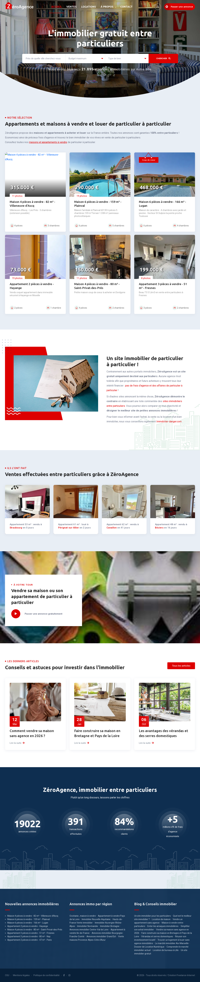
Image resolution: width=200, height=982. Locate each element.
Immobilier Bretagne (109, 926)
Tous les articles (181, 665)
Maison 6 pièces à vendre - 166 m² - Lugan (27, 922)
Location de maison (161, 919)
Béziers (168, 515)
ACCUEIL (56, 6)
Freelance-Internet (186, 975)
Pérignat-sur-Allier (73, 515)
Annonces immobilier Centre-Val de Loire (89, 929)
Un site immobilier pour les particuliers (152, 916)
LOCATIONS (88, 6)
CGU (7, 975)
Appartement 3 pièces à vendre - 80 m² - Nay (28, 936)
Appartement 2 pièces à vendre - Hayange (27, 926)
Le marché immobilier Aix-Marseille (172, 943)
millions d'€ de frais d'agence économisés (173, 826)
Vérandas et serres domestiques (157, 936)
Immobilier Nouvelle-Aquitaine (96, 919)
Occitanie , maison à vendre (83, 916)
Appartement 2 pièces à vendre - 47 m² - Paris (29, 940)
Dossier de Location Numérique (149, 946)
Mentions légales (21, 975)
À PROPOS (107, 6)
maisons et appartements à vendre (48, 142)
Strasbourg (24, 515)
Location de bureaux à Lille (166, 950)
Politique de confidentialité (46, 975)
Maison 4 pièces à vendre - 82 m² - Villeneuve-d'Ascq (32, 916)
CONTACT (126, 6)
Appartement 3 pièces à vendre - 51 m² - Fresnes (30, 933)
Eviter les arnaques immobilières (162, 926)
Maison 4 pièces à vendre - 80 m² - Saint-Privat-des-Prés (34, 929)
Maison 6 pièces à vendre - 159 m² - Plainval (28, 919)
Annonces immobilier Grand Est (101, 936)
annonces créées (27, 826)
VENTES (71, 6)
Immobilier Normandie (87, 926)
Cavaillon (120, 515)
